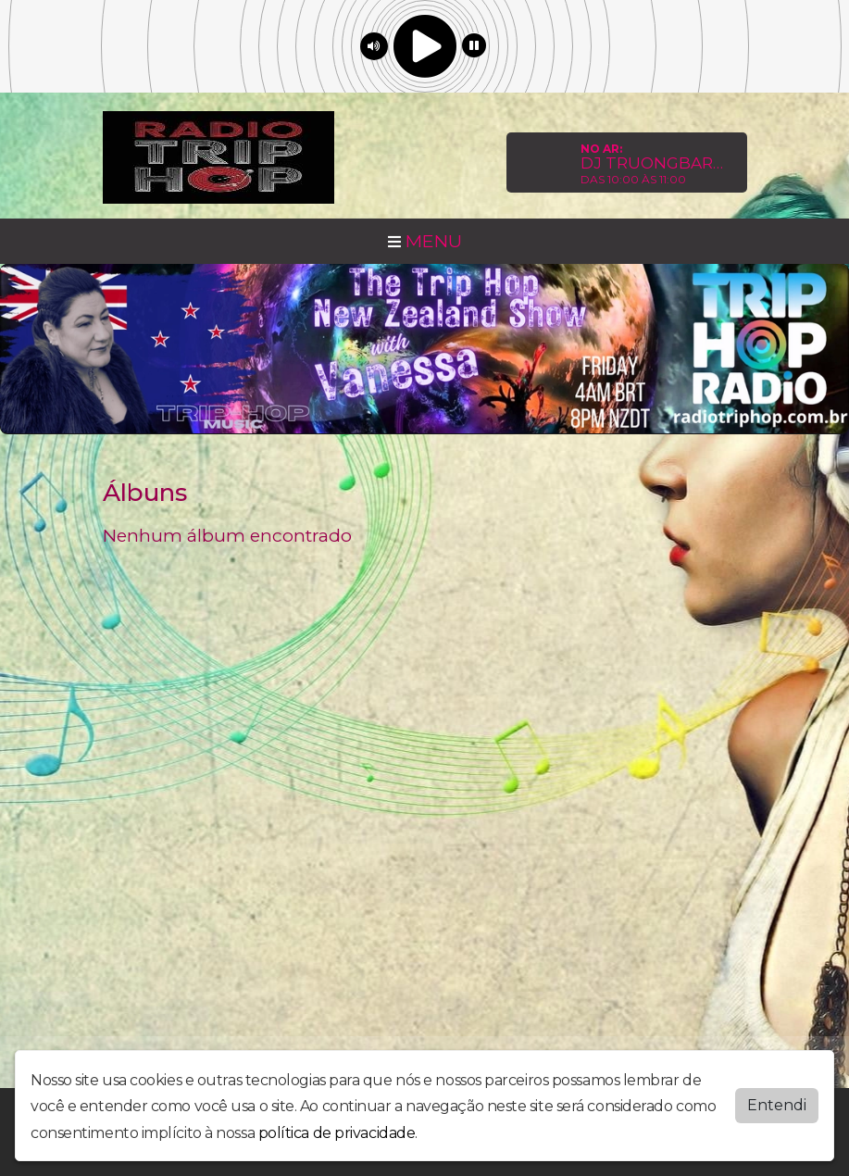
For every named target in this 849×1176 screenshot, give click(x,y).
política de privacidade (337, 1133)
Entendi (776, 1105)
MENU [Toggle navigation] (425, 241)
